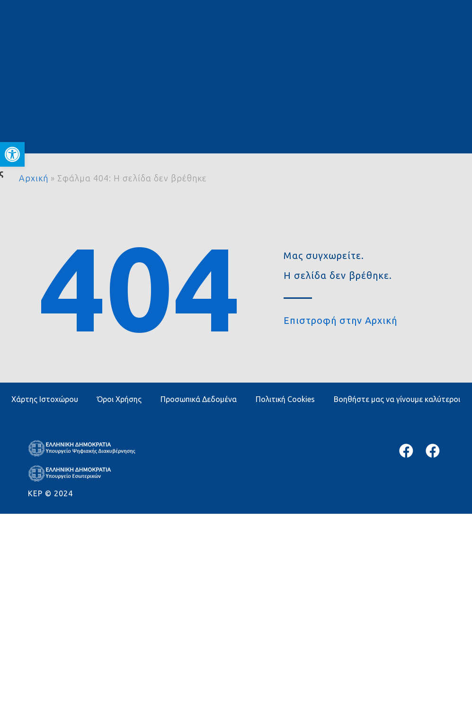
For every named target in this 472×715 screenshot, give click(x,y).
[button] (12, 154)
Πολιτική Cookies (285, 399)
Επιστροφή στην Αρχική (340, 320)
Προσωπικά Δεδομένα (198, 399)
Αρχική (33, 178)
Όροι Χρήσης (119, 399)
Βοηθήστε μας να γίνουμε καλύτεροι (397, 399)
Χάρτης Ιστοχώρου (44, 399)
